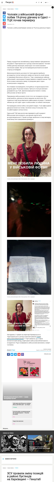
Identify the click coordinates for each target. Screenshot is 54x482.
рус (48, 2)
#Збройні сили (47, 354)
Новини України (10, 8)
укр (45, 2)
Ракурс (13, 350)
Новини (4, 8)
